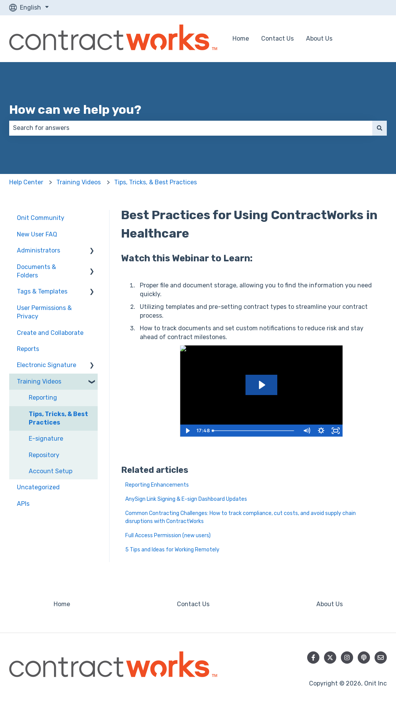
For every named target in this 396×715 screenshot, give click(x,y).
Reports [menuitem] (28, 349)
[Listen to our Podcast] (364, 657)
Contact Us (277, 38)
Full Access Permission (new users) (168, 535)
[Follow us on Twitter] (330, 657)
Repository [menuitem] (44, 455)
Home (240, 38)
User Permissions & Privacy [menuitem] (44, 312)
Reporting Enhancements (157, 485)
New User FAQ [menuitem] (37, 234)
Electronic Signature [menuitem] (46, 365)
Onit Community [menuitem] (40, 217)
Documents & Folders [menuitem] (36, 271)
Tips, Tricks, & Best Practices (155, 182)
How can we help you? (75, 109)
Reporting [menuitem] (43, 397)
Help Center (26, 182)
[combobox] (190, 128)
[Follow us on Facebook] (313, 657)
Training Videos (78, 182)
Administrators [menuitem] (38, 250)
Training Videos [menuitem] (39, 381)
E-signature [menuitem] (46, 438)
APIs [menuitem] (23, 503)
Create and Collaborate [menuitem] (50, 332)
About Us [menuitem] (329, 604)
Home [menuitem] (62, 604)
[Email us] (381, 657)
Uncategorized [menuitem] (38, 487)
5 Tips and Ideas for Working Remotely (172, 549)
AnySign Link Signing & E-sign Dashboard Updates (186, 499)
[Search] (379, 128)
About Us (319, 38)
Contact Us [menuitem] (193, 604)
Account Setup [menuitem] (50, 471)
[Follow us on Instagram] (347, 657)
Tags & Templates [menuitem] (42, 291)
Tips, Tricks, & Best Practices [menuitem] (58, 418)
